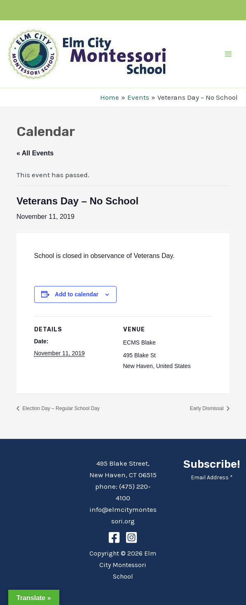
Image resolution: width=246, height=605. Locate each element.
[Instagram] (131, 537)
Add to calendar (76, 294)
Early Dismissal (207, 408)
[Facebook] (114, 537)
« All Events (35, 153)
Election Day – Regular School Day (60, 408)
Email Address (212, 477)
